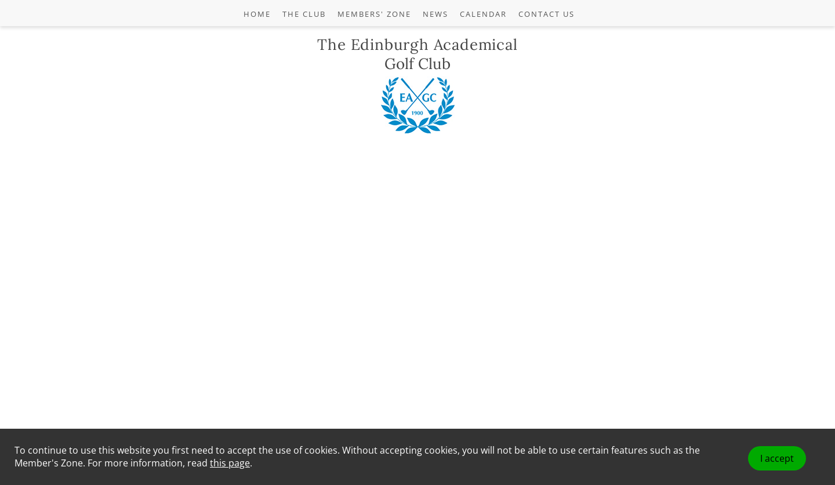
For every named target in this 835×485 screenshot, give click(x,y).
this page (230, 463)
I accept (777, 458)
